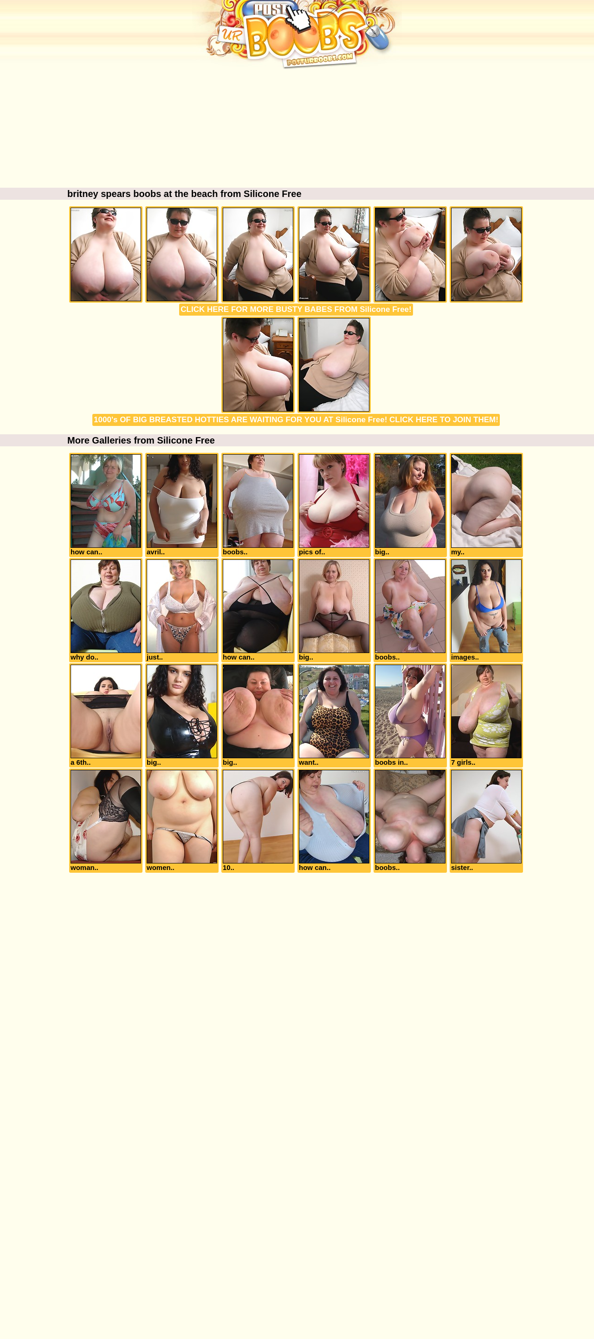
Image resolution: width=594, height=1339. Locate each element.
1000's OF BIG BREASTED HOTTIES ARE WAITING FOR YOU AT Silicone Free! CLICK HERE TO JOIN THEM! (296, 419)
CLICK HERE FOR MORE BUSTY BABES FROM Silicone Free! (296, 309)
